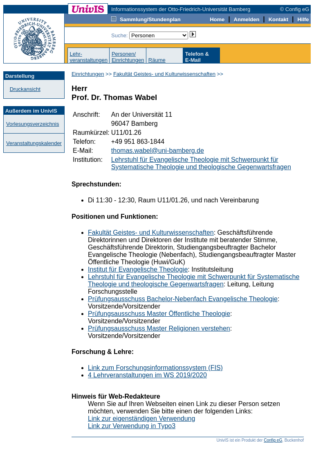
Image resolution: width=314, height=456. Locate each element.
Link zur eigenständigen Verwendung (141, 418)
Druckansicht (25, 89)
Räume (157, 60)
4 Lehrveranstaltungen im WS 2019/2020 (147, 375)
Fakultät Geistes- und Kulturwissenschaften (164, 74)
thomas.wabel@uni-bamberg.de (157, 150)
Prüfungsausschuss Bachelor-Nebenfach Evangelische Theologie (183, 298)
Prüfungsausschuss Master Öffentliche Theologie (159, 313)
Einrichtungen (88, 74)
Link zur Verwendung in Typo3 (131, 425)
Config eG (273, 440)
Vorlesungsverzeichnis (32, 124)
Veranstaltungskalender (34, 143)
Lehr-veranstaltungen (89, 57)
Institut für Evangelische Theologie (138, 269)
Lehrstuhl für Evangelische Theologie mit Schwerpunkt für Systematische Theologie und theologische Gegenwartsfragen (201, 163)
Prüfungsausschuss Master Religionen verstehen (159, 328)
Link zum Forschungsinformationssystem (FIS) (155, 367)
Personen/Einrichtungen (128, 57)
